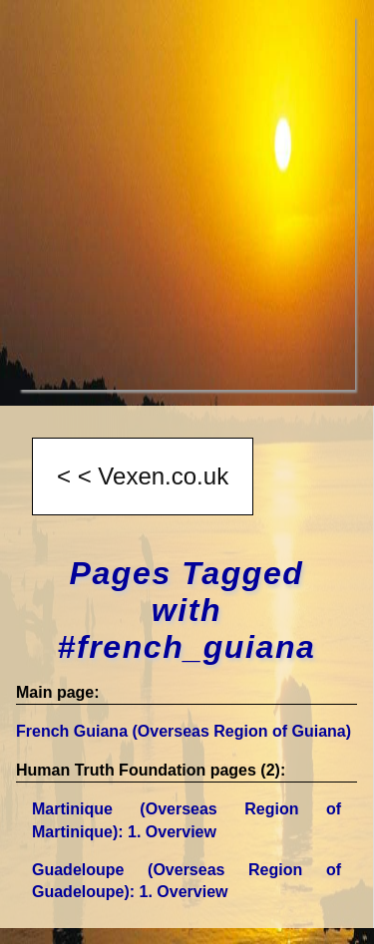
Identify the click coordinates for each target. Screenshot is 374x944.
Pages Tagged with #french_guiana (187, 610)
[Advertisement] (187, 203)
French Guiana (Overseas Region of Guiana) (183, 731)
